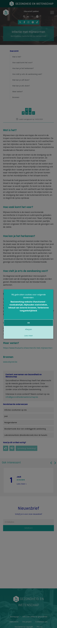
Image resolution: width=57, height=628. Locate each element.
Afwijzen (28, 329)
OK (28, 323)
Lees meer (28, 335)
